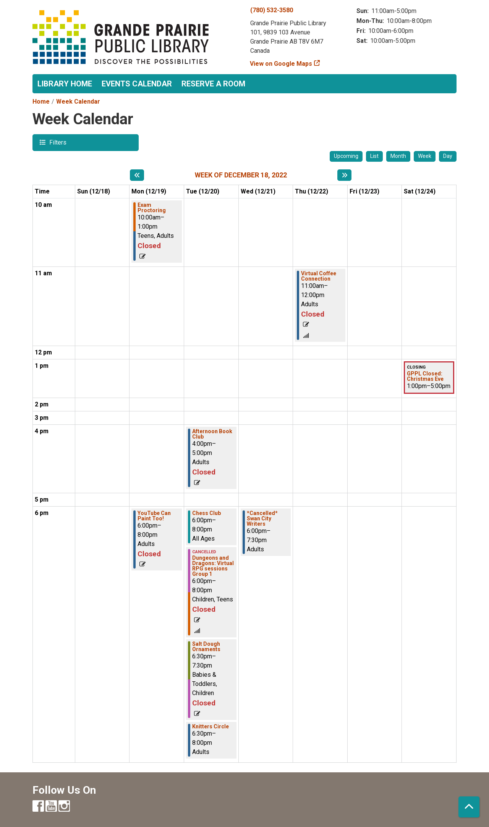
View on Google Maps (281, 63)
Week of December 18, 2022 (241, 175)
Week (424, 156)
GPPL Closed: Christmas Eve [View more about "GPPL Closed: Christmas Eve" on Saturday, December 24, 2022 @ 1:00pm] (425, 376)
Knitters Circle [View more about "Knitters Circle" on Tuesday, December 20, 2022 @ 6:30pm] (210, 726)
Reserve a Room (213, 83)
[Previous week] (137, 175)
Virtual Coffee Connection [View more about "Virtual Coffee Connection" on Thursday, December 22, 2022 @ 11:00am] (318, 276)
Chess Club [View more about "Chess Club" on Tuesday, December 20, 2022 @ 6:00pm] (206, 513)
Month (398, 156)
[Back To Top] (468, 806)
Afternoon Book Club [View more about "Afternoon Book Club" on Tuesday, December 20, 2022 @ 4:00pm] (212, 434)
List (374, 156)
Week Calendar (78, 101)
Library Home (64, 83)
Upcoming (346, 156)
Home (41, 101)
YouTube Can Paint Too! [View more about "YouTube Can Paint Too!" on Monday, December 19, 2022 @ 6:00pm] (154, 515)
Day (447, 156)
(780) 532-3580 (271, 10)
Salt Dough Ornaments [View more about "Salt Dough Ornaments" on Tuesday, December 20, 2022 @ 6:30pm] (206, 646)
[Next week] (344, 175)
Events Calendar (137, 83)
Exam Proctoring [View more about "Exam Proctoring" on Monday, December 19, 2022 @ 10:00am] (152, 207)
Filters (56, 142)
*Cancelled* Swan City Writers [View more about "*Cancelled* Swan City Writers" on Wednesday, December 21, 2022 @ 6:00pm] (262, 518)
